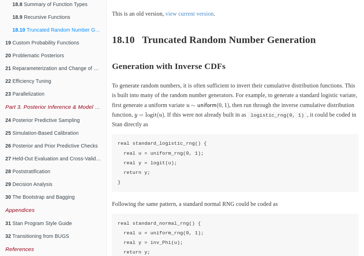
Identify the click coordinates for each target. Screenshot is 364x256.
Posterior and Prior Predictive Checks (51, 146)
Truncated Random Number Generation (59, 30)
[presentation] (207, 105)
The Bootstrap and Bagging (40, 197)
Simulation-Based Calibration (42, 133)
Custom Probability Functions (42, 43)
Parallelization (24, 94)
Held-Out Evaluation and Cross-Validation (55, 158)
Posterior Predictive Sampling (42, 120)
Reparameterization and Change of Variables (55, 68)
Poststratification (27, 171)
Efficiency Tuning (28, 81)
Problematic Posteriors (34, 55)
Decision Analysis (28, 184)
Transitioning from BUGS (37, 236)
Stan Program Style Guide (38, 223)
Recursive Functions (41, 17)
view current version (190, 14)
